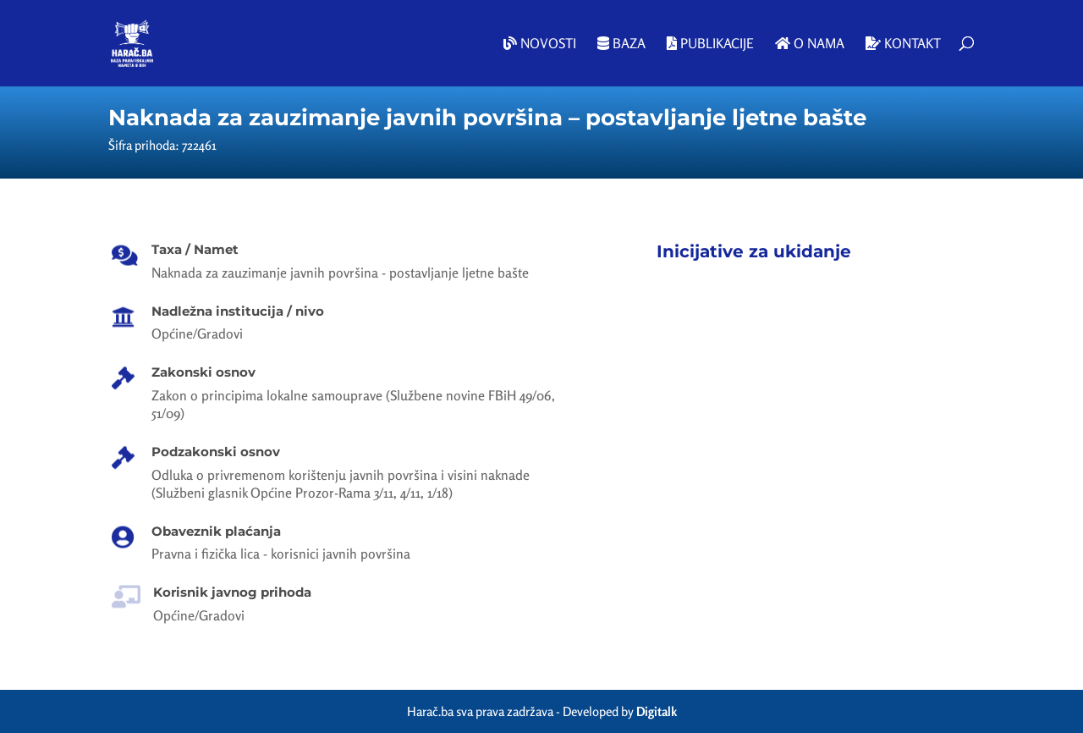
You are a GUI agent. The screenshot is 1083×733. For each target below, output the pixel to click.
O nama (809, 44)
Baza (621, 44)
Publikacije (710, 44)
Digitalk (656, 711)
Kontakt (903, 44)
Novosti (539, 44)
